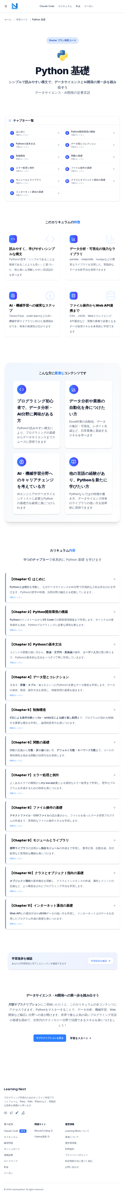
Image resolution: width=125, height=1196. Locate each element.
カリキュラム (65, 6)
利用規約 (69, 1149)
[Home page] (15, 6)
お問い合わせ (72, 1167)
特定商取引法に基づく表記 (78, 1161)
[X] (11, 1112)
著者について (72, 1136)
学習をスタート (83, 1056)
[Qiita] (17, 1112)
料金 (78, 6)
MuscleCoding (44, 1130)
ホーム (8, 19)
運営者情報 (70, 1142)
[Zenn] (23, 1112)
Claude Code (47, 6)
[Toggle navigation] (6, 6)
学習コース (22, 19)
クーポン (88, 6)
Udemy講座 (42, 1136)
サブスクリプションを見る (49, 1056)
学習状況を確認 (101, 977)
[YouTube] (5, 1112)
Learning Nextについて (77, 1130)
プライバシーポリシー (76, 1155)
